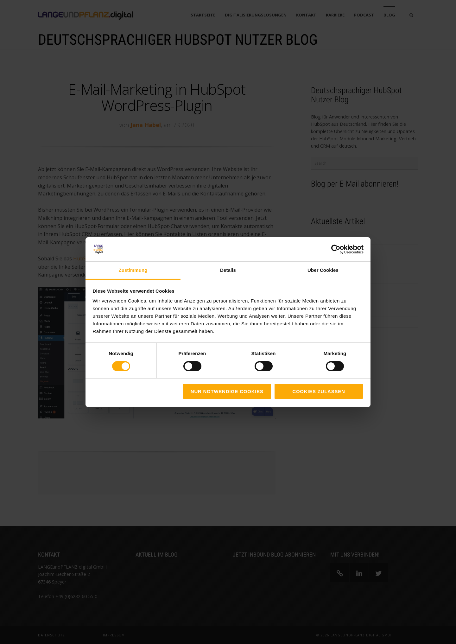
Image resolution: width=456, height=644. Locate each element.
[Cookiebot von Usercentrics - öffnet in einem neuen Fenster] (336, 249)
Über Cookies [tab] (323, 270)
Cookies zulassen (318, 391)
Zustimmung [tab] (133, 270)
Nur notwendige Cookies (227, 391)
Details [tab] (228, 270)
